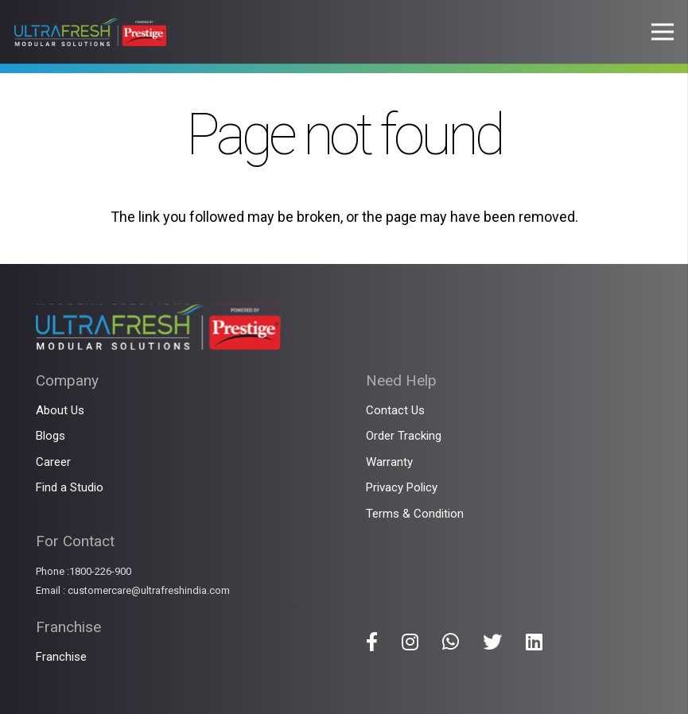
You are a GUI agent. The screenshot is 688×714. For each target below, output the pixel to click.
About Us (60, 410)
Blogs (50, 436)
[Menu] (663, 32)
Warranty (389, 462)
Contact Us (395, 410)
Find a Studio (69, 487)
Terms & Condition (415, 513)
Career (53, 462)
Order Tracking (403, 436)
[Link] (90, 32)
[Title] (372, 641)
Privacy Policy (401, 487)
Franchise (61, 657)
